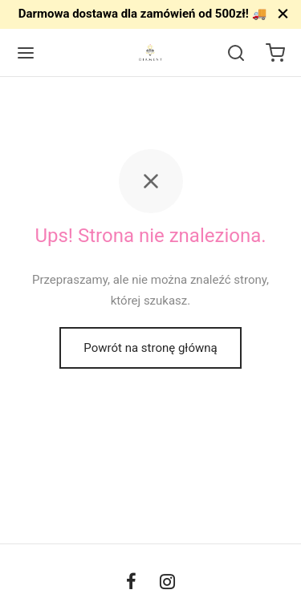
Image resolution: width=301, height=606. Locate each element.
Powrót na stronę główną (150, 348)
